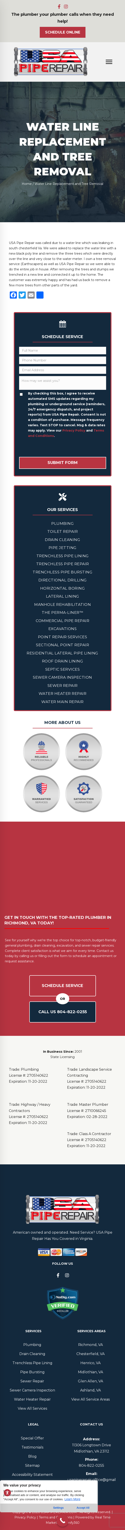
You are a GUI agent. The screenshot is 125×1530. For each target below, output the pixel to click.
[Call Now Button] (62, 1520)
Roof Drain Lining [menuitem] (62, 661)
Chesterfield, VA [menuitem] (90, 1354)
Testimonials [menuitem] (32, 1447)
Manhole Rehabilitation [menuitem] (62, 604)
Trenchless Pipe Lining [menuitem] (62, 556)
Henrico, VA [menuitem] (90, 1363)
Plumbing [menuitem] (62, 523)
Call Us (62, 1011)
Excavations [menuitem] (62, 628)
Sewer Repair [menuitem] (63, 685)
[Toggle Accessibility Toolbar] (7, 1493)
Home (27, 184)
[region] (49, 1505)
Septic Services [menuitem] (62, 669)
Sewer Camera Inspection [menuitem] (62, 677)
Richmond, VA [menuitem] (90, 1345)
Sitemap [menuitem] (32, 1465)
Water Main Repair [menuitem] (62, 702)
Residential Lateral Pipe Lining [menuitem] (62, 653)
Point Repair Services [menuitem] (62, 637)
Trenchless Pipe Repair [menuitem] (62, 564)
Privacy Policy (73, 430)
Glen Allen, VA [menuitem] (90, 1381)
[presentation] (53, 448)
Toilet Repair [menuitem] (62, 531)
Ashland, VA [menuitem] (90, 1390)
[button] (59, 6)
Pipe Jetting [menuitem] (63, 547)
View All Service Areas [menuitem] (90, 1399)
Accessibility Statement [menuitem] (32, 1475)
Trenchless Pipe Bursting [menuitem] (62, 572)
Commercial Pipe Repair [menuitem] (62, 620)
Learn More (72, 1499)
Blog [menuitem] (32, 1456)
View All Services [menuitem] (32, 1408)
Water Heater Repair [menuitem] (63, 693)
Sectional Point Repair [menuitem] (62, 645)
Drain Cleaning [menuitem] (62, 539)
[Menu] (109, 62)
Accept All (83, 1507)
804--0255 (91, 1465)
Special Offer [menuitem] (32, 1438)
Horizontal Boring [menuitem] (62, 588)
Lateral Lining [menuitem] (62, 596)
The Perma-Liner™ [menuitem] (62, 612)
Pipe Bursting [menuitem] (32, 1372)
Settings (58, 1507)
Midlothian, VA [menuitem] (90, 1372)
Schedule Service (62, 985)
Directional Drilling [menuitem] (62, 580)
